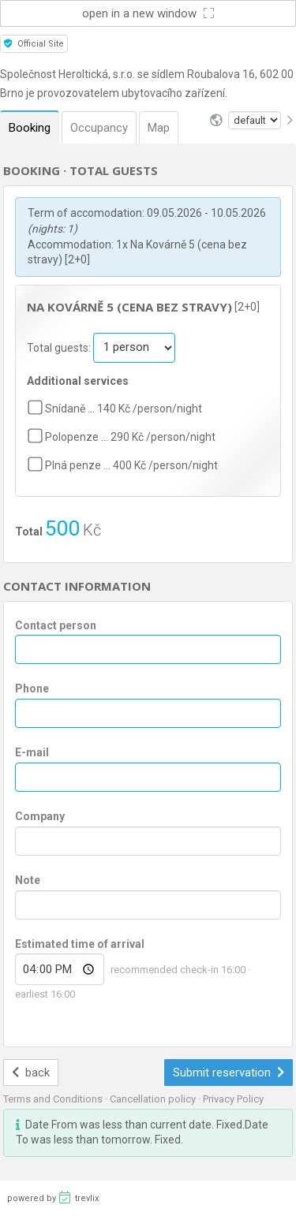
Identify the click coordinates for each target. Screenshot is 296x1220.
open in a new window (148, 13)
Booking (30, 128)
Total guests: (60, 347)
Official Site (34, 44)
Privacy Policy (233, 1099)
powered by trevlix (53, 1197)
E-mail (32, 752)
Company (40, 816)
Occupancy (99, 128)
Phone (32, 688)
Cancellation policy (154, 1099)
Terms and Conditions (54, 1099)
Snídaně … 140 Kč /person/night (123, 408)
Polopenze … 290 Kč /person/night (130, 437)
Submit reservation (229, 1072)
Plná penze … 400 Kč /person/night (131, 465)
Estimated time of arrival (79, 944)
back (31, 1072)
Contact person (55, 625)
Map (159, 128)
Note (27, 880)
